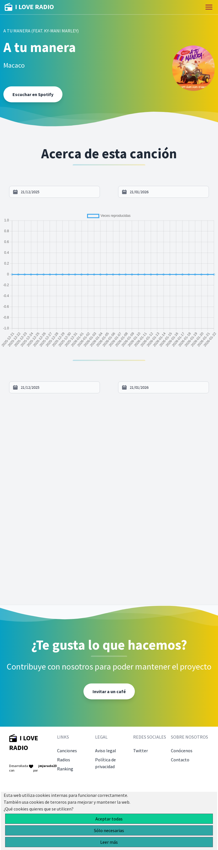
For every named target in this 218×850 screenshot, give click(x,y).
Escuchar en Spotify (32, 94)
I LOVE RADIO (29, 7)
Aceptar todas (109, 819)
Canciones (67, 750)
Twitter (140, 750)
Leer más (109, 842)
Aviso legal (105, 750)
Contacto (180, 759)
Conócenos (181, 750)
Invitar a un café (109, 691)
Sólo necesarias (109, 830)
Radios (63, 759)
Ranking (65, 769)
